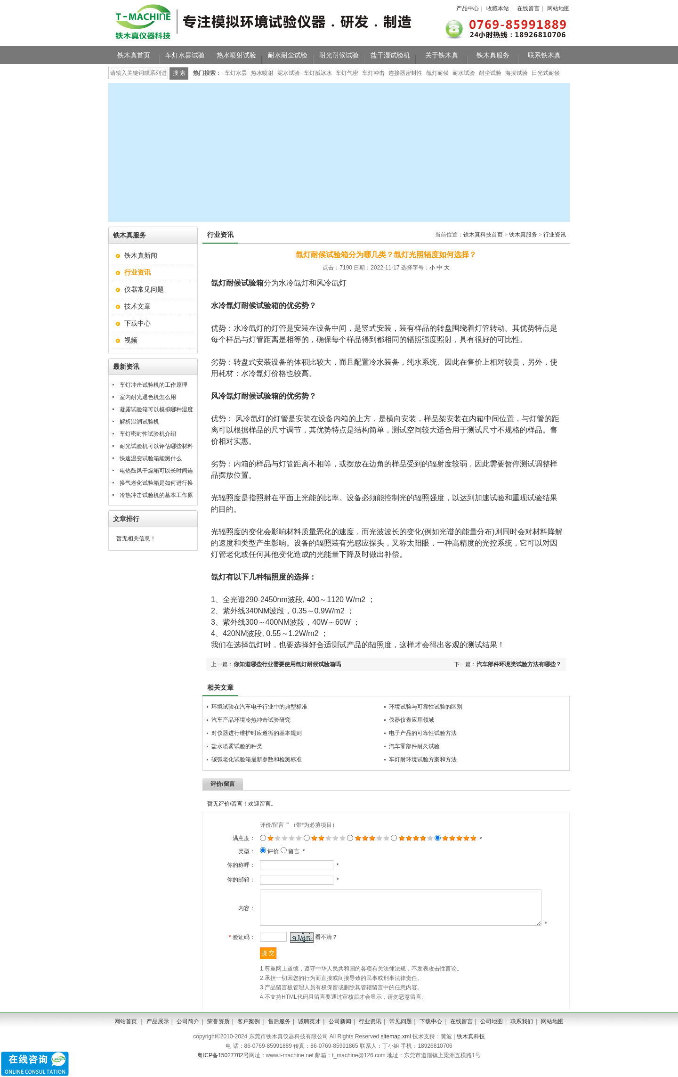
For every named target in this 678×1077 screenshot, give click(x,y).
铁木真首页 (133, 55)
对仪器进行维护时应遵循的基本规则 (256, 733)
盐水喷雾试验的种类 (236, 746)
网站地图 (558, 8)
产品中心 (467, 8)
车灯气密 (347, 73)
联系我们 (521, 1033)
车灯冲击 (373, 73)
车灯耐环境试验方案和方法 (423, 759)
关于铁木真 (441, 55)
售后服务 (279, 1033)
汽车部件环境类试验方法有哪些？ (518, 664)
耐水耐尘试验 (287, 55)
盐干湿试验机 (390, 55)
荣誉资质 (218, 1033)
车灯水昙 (236, 73)
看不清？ (317, 949)
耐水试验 (463, 73)
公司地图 (491, 1033)
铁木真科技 (471, 1048)
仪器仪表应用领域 (411, 720)
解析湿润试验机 (139, 421)
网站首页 (125, 1033)
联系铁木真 (544, 55)
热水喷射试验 (236, 55)
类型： (237, 851)
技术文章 (137, 306)
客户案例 (248, 1033)
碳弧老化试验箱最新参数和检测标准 (256, 759)
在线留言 (528, 8)
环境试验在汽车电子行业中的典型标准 (259, 706)
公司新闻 (340, 1033)
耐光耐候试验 (339, 55)
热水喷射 (262, 73)
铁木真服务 (492, 55)
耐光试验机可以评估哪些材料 (156, 446)
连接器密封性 (405, 73)
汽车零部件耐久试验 (414, 746)
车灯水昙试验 (185, 55)
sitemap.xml (396, 1048)
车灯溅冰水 (318, 73)
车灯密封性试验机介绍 (148, 434)
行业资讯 (554, 234)
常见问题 (400, 1033)
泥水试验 (288, 73)
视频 (130, 340)
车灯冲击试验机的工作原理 (153, 385)
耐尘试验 (490, 73)
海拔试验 (516, 73)
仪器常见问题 (144, 289)
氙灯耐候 (437, 73)
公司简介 (188, 1033)
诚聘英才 (309, 1033)
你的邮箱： (232, 879)
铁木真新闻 (140, 255)
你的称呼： (232, 865)
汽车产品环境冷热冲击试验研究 (251, 720)
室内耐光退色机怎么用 (148, 397)
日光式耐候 (546, 73)
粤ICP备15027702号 (223, 1067)
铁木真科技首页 (483, 234)
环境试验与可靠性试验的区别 (425, 706)
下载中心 (137, 323)
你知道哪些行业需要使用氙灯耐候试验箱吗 (287, 664)
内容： (237, 914)
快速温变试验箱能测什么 (151, 458)
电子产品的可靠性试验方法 (423, 733)
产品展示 (157, 1033)
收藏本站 (497, 8)
